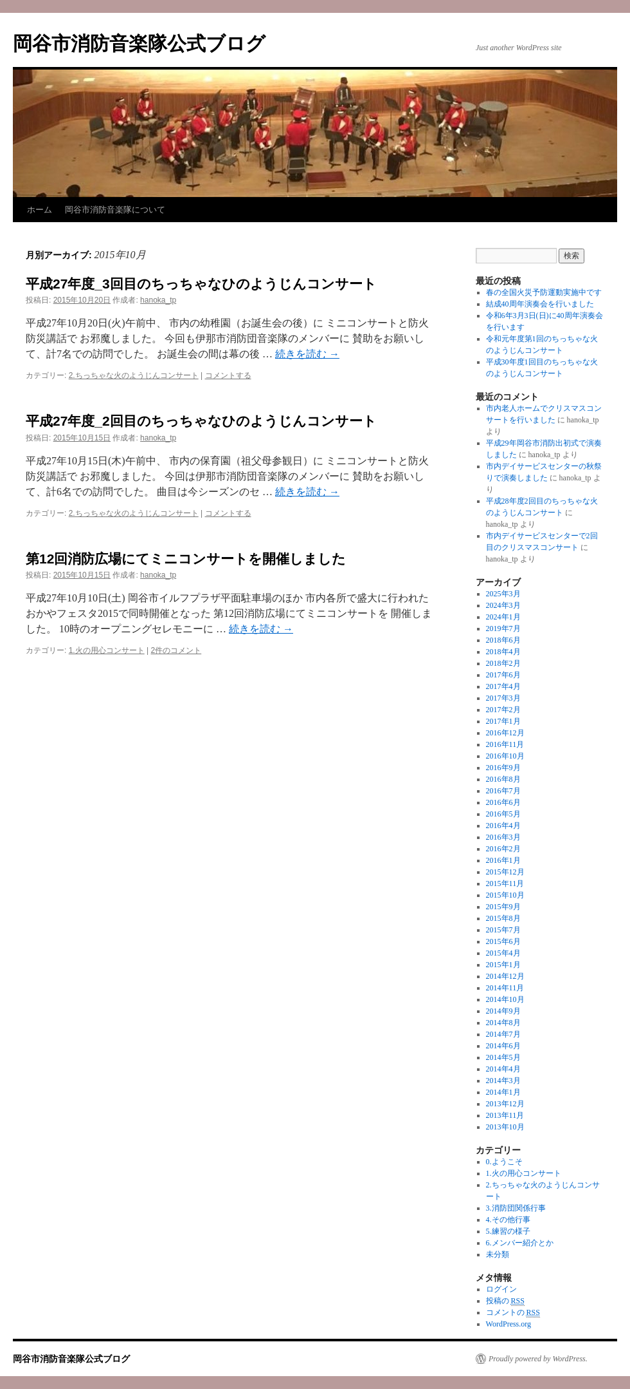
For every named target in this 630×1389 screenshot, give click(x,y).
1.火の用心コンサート (107, 650)
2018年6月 (503, 640)
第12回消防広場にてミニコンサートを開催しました (186, 558)
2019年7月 (503, 628)
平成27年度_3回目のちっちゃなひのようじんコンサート (201, 283)
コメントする (228, 375)
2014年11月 (505, 987)
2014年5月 (503, 1057)
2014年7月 (503, 1034)
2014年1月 (503, 1092)
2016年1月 (503, 860)
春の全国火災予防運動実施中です (544, 292)
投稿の (505, 1301)
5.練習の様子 (508, 1231)
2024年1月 (503, 616)
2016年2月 (503, 848)
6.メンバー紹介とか (520, 1242)
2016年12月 (505, 732)
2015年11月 (505, 883)
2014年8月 (503, 1022)
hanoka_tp (158, 300)
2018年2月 (503, 663)
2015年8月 (503, 918)
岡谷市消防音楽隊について (115, 209)
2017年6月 (503, 674)
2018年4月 (503, 651)
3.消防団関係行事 (516, 1208)
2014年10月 (505, 999)
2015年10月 (505, 895)
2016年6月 (503, 802)
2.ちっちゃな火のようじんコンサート (134, 375)
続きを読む (307, 353)
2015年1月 (503, 964)
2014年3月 (503, 1080)
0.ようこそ (504, 1161)
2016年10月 (505, 756)
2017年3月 (503, 698)
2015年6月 (503, 941)
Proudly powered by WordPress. (538, 1358)
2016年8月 (503, 779)
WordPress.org (508, 1323)
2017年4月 (503, 686)
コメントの (513, 1313)
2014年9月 (503, 1011)
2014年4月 (503, 1068)
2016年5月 (503, 813)
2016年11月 (505, 744)
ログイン (501, 1289)
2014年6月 (503, 1045)
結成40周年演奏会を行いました (540, 303)
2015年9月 (503, 906)
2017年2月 (503, 709)
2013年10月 (505, 1126)
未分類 (497, 1254)
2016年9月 (503, 767)
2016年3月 (503, 837)
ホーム (39, 209)
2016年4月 (503, 825)
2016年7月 (503, 790)
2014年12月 (505, 976)
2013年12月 (505, 1103)
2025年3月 (503, 593)
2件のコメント (176, 650)
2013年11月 (505, 1115)
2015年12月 (505, 871)
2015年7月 (503, 929)
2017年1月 (503, 721)
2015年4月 (503, 953)
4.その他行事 (508, 1219)
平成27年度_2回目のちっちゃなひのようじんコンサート (201, 420)
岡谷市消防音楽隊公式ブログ (139, 43)
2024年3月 (503, 605)
